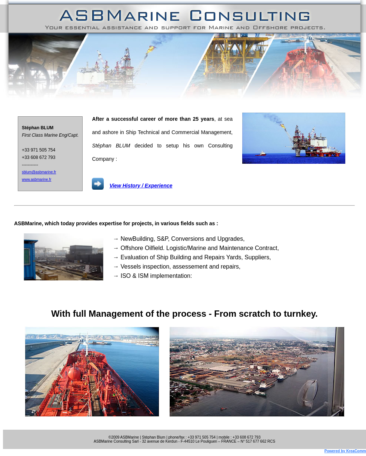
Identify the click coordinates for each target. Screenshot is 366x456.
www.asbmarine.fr (36, 179)
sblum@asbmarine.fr (39, 172)
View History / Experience (140, 186)
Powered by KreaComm (345, 451)
